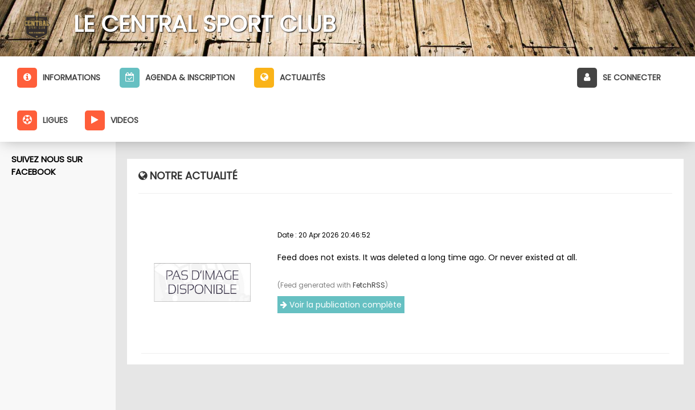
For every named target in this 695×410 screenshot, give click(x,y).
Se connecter (619, 78)
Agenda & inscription (177, 78)
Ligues (42, 120)
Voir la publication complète (341, 304)
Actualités (289, 78)
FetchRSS (369, 285)
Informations (58, 78)
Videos (111, 120)
